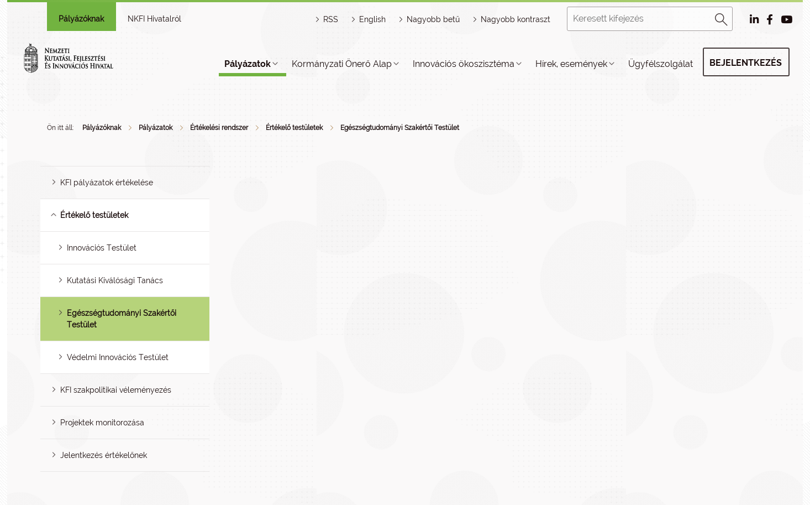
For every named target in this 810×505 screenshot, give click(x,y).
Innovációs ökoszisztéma (463, 64)
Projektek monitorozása (102, 422)
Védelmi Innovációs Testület (118, 357)
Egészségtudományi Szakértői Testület (399, 128)
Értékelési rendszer (219, 128)
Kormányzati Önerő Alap (342, 64)
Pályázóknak (81, 18)
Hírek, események (571, 64)
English (372, 19)
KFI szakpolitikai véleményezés (115, 390)
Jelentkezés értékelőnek (103, 455)
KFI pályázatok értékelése (106, 182)
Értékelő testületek (294, 128)
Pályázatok (247, 64)
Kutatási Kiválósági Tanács (115, 280)
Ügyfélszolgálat (660, 64)
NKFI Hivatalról (154, 18)
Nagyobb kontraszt (515, 19)
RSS (330, 19)
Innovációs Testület (101, 247)
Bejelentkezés (745, 63)
